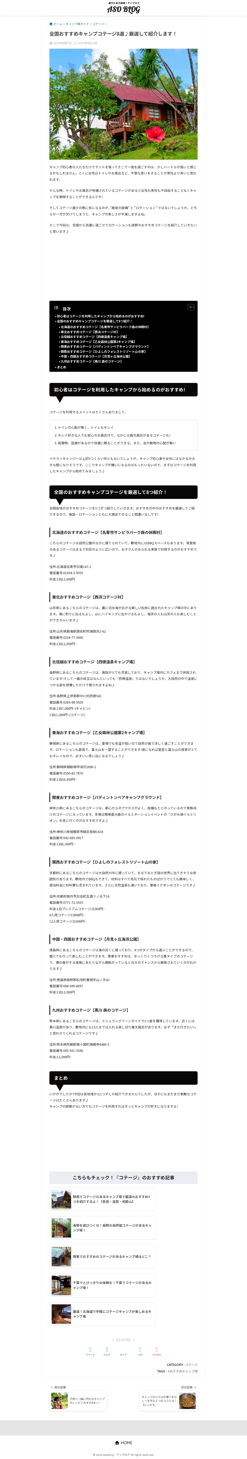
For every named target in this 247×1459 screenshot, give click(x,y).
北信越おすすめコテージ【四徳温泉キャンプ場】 (95, 336)
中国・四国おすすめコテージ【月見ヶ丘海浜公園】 (96, 356)
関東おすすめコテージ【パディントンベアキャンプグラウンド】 (105, 346)
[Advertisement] (123, 266)
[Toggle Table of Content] (189, 307)
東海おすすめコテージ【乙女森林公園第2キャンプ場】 (99, 341)
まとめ (61, 367)
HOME (123, 1443)
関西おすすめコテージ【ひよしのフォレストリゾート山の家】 (104, 351)
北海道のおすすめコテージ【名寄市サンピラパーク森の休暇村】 (105, 326)
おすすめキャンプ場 (184, 1371)
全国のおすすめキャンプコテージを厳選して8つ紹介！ (95, 321)
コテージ (191, 1365)
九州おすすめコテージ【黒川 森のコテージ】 (92, 361)
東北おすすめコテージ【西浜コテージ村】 (90, 331)
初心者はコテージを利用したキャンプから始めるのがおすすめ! (100, 316)
